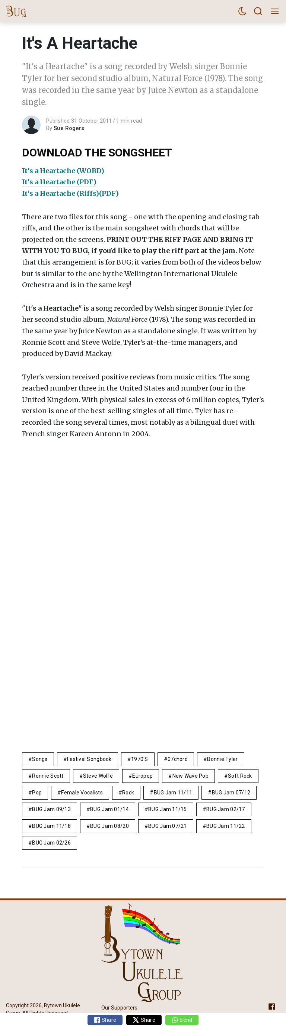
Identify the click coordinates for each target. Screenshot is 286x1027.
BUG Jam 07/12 (231, 793)
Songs (39, 759)
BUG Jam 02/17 (225, 809)
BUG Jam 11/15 (167, 809)
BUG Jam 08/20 (109, 826)
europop (142, 776)
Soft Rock (240, 776)
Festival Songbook (89, 759)
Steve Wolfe (98, 776)
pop (37, 793)
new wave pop (190, 776)
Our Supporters (119, 1007)
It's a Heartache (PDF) (59, 182)
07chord (178, 759)
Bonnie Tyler (222, 759)
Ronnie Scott (47, 776)
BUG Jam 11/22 (225, 826)
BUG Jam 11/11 (173, 793)
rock (128, 793)
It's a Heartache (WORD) (63, 170)
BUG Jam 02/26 (51, 843)
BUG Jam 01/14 (109, 809)
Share (105, 1020)
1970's (139, 759)
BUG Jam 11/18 (51, 826)
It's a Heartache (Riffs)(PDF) (70, 193)
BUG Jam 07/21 (167, 826)
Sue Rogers (69, 128)
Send (182, 1020)
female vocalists (81, 793)
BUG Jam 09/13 (51, 809)
